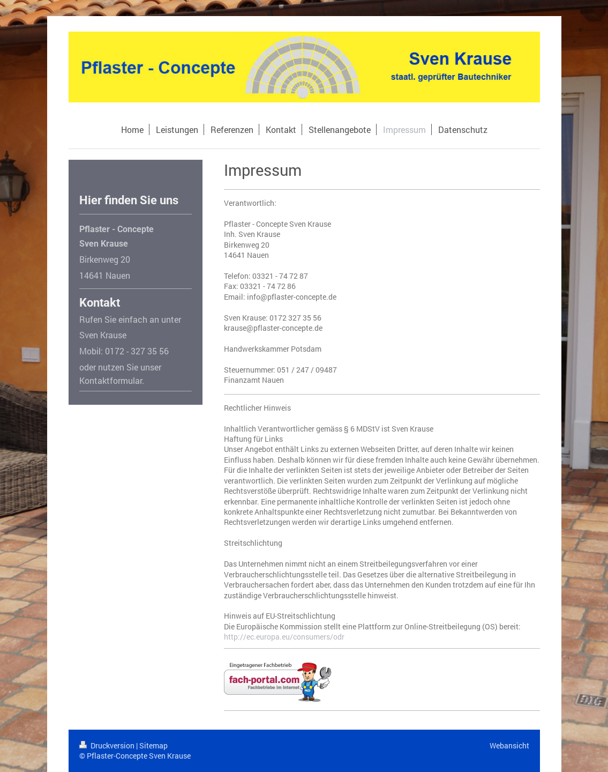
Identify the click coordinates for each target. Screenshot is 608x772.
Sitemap (153, 745)
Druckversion (107, 745)
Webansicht (509, 745)
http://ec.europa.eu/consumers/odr (284, 637)
